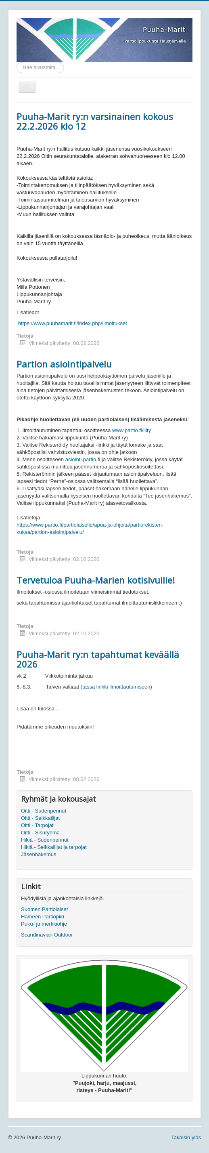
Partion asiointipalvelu (64, 364)
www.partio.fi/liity (131, 430)
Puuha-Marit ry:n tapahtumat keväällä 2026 (98, 659)
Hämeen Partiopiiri (42, 917)
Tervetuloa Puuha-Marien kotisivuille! (96, 580)
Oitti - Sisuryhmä (40, 833)
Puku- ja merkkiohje (44, 924)
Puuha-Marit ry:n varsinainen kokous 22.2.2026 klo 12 (95, 121)
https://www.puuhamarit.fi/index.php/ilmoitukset (72, 323)
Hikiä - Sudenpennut (45, 840)
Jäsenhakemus (38, 854)
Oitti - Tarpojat (37, 825)
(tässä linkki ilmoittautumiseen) (116, 687)
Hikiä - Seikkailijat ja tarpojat (54, 847)
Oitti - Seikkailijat (40, 818)
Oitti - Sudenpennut (43, 811)
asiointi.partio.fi (82, 459)
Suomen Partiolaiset (44, 909)
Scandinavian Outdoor (47, 935)
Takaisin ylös (186, 1137)
